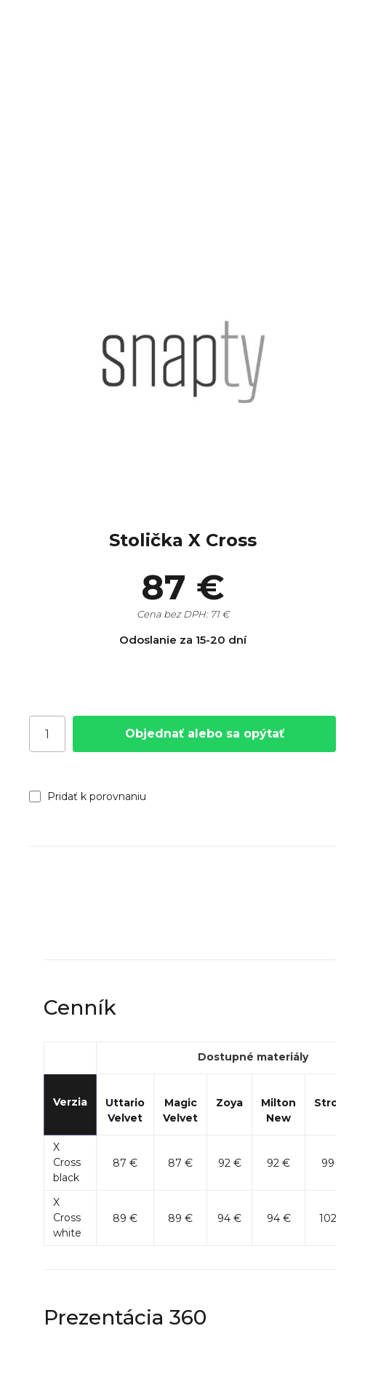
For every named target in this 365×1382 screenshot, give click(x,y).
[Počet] (47, 734)
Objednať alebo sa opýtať (204, 733)
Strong (333, 1102)
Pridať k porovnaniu (87, 796)
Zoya (229, 1102)
